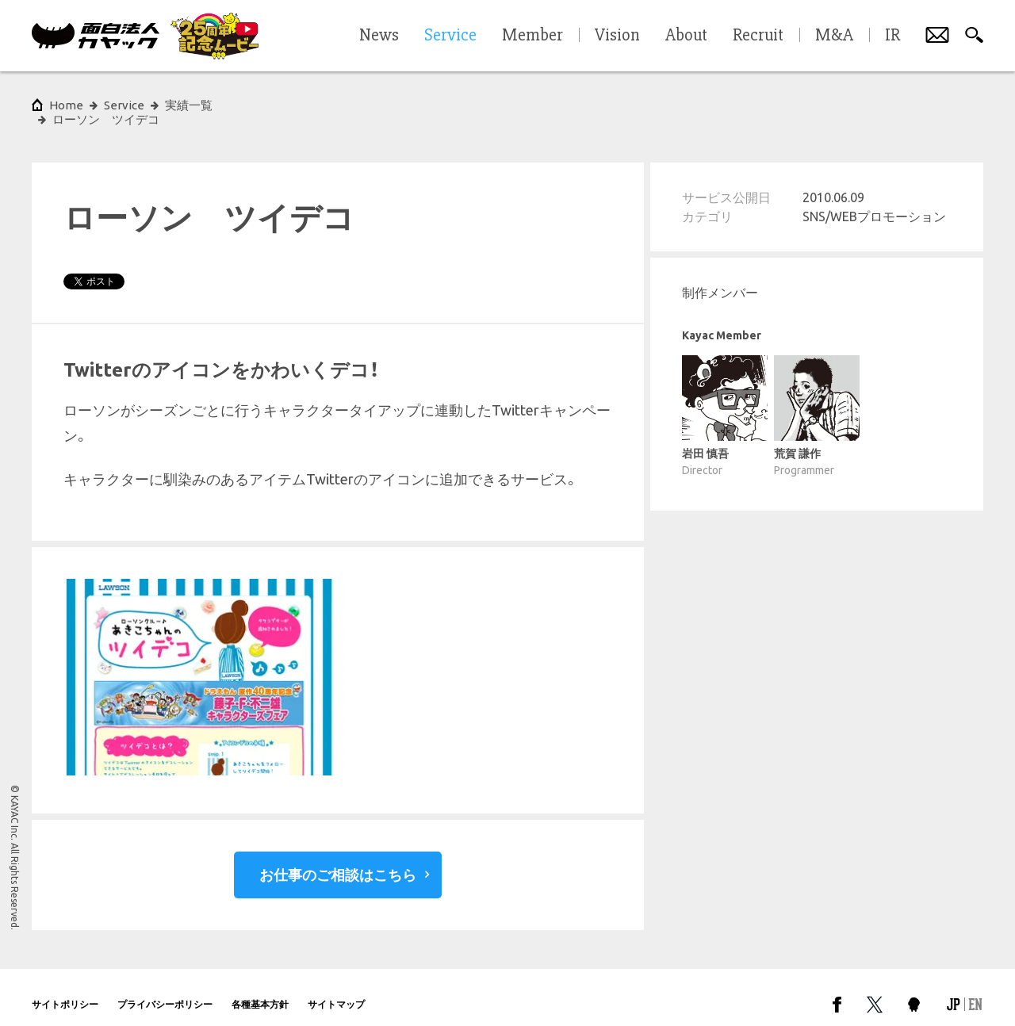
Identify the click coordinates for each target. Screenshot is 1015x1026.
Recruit (758, 36)
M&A (834, 36)
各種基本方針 (260, 990)
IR (892, 36)
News (379, 36)
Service (124, 105)
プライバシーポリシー (165, 990)
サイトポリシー (65, 990)
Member (532, 36)
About (686, 36)
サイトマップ (336, 990)
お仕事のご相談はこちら (337, 860)
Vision (617, 36)
